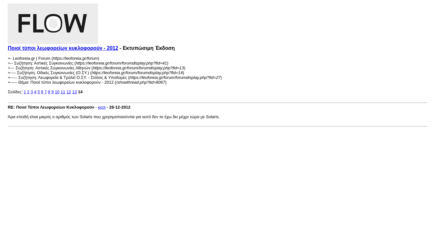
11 (63, 91)
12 (68, 91)
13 (74, 91)
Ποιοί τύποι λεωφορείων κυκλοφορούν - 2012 (63, 48)
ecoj (102, 107)
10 (57, 91)
